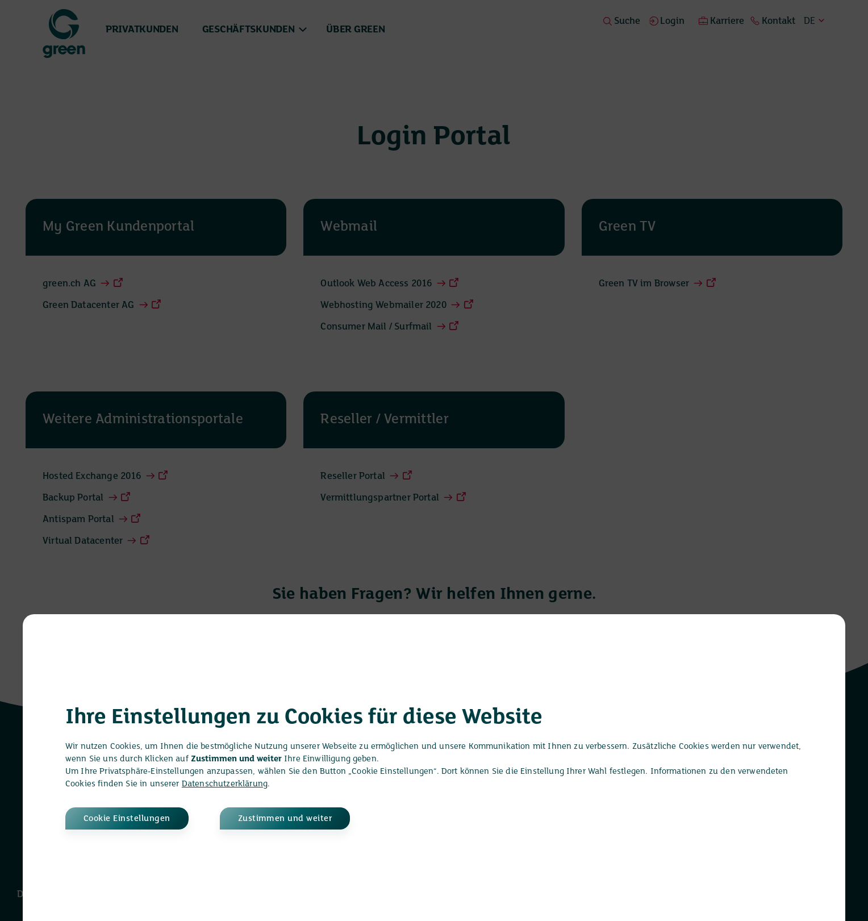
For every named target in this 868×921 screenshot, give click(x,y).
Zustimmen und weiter (285, 818)
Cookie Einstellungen (127, 818)
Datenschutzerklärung (225, 784)
